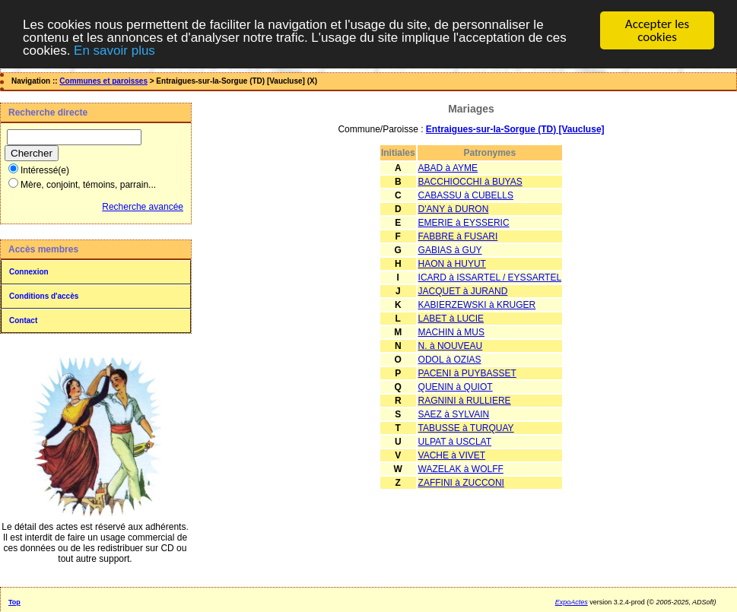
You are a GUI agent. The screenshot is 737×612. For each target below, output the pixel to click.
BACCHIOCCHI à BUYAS (470, 181)
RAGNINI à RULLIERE (464, 400)
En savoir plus (114, 50)
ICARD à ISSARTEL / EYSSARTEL (490, 277)
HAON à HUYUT (452, 263)
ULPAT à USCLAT (454, 441)
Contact (23, 320)
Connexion (29, 272)
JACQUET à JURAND (463, 291)
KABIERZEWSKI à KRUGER (477, 305)
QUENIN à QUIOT (455, 387)
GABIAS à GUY (450, 250)
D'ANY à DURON (453, 209)
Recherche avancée (142, 206)
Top (14, 602)
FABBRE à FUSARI (458, 236)
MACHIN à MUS (451, 332)
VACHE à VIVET (451, 455)
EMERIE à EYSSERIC (464, 222)
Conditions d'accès (43, 296)
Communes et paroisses (103, 81)
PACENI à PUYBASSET (467, 373)
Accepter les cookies (657, 30)
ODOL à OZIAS (449, 359)
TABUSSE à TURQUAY (466, 428)
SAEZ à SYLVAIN (454, 414)
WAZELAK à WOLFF (461, 469)
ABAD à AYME (448, 168)
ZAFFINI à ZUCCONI (461, 482)
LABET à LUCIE (451, 318)
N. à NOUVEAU (450, 346)
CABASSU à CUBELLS (465, 195)
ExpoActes (571, 602)
